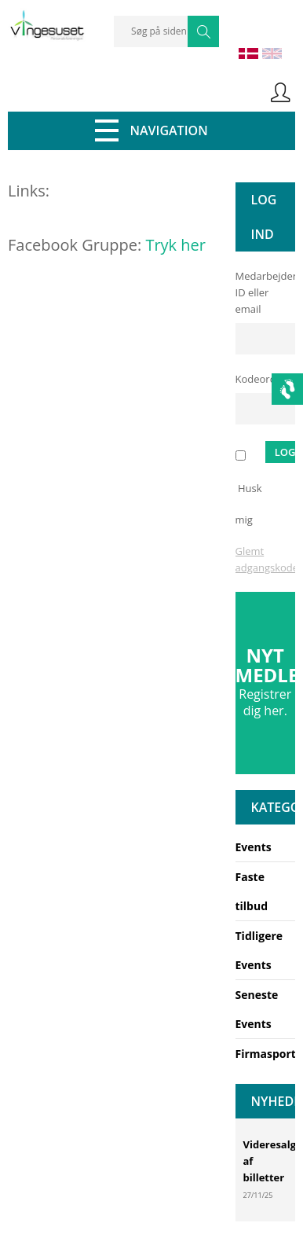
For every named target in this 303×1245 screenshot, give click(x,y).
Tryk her (175, 244)
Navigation (151, 130)
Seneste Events (257, 1009)
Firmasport (265, 1053)
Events (253, 846)
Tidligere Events (259, 950)
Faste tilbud (251, 891)
